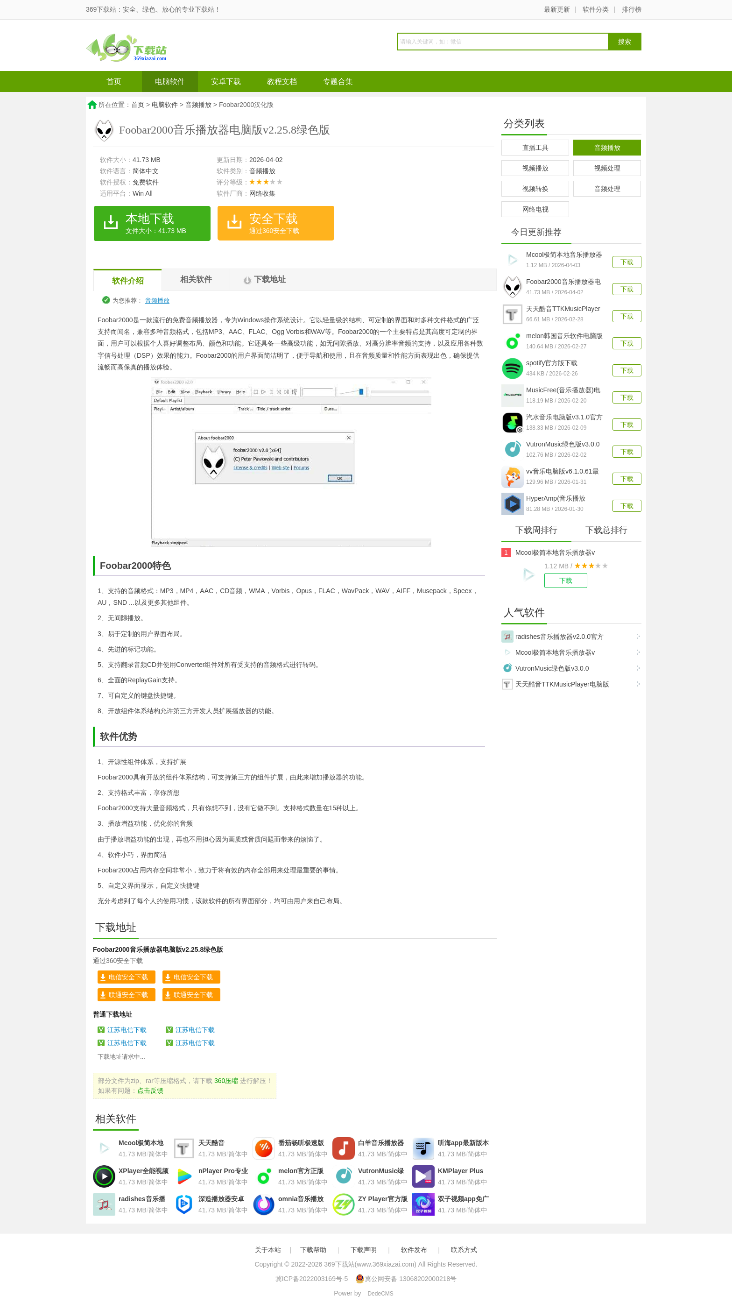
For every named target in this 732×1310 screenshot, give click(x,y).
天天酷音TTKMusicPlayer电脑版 (555, 684)
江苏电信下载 (127, 1030)
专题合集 (338, 81)
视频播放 (535, 168)
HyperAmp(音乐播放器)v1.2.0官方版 (555, 499)
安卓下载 (226, 81)
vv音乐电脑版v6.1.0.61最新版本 (562, 472)
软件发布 (414, 1249)
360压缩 (226, 1080)
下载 (626, 262)
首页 (113, 81)
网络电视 (535, 209)
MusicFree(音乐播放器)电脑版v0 (563, 391)
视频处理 (607, 168)
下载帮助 (313, 1249)
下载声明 (364, 1249)
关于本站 (268, 1249)
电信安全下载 (128, 977)
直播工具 (535, 147)
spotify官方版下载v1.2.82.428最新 (551, 363)
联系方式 (464, 1249)
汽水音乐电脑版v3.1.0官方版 (564, 418)
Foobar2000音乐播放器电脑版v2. (563, 282)
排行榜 (631, 9)
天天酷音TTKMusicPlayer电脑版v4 (563, 309)
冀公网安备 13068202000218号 (406, 1278)
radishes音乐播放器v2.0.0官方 (552, 636)
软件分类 (596, 9)
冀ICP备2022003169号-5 (311, 1278)
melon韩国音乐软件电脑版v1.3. (564, 336)
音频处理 (607, 188)
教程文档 (282, 81)
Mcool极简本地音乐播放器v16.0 (564, 255)
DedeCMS (380, 1293)
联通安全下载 (128, 994)
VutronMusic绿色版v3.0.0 (562, 444)
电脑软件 (170, 81)
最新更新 (557, 9)
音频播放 (198, 104)
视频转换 (535, 188)
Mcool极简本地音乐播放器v (555, 552)
